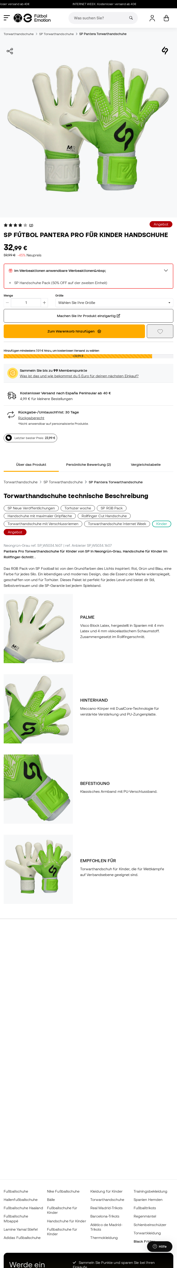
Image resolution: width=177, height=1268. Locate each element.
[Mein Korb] (166, 18)
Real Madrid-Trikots (106, 1208)
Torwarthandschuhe (19, 34)
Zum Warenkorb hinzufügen (74, 331)
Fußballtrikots (145, 1208)
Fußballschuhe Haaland (23, 1208)
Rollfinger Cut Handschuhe (104, 516)
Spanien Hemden (148, 1199)
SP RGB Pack (112, 508)
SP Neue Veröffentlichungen (31, 508)
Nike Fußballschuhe (63, 1191)
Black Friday (144, 1241)
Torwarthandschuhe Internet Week (117, 524)
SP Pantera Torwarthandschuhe (103, 34)
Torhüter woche (78, 508)
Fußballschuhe (16, 1191)
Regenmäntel (145, 1216)
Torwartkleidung (147, 1233)
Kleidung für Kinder (106, 1191)
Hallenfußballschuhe (21, 1199)
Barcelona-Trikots (104, 1216)
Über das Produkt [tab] (31, 464)
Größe (59, 295)
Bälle (51, 1199)
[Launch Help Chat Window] (159, 1246)
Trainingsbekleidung (150, 1191)
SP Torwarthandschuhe (56, 34)
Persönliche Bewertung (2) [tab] (88, 464)
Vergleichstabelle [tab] (146, 464)
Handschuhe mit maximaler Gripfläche (40, 516)
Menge (8, 295)
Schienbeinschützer (150, 1225)
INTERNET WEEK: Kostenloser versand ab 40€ (107, 4)
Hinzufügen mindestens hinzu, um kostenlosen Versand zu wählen (51, 350)
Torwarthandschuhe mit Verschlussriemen (43, 524)
